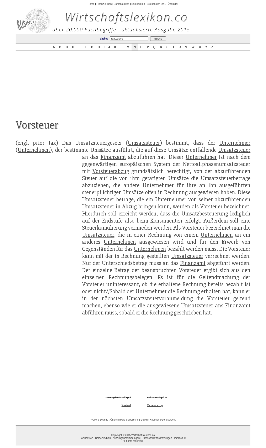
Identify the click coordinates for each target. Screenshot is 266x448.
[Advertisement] (133, 81)
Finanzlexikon (104, 3)
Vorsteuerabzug (110, 171)
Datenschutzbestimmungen (157, 438)
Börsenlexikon (121, 3)
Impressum (180, 438)
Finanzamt (113, 157)
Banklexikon (138, 3)
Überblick (173, 3)
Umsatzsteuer (144, 142)
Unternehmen (34, 149)
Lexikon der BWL (156, 3)
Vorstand (126, 405)
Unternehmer (234, 142)
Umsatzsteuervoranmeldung (160, 298)
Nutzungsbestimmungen (126, 438)
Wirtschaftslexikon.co (126, 17)
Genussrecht (168, 419)
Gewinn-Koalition (149, 419)
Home (91, 3)
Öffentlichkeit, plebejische (124, 419)
